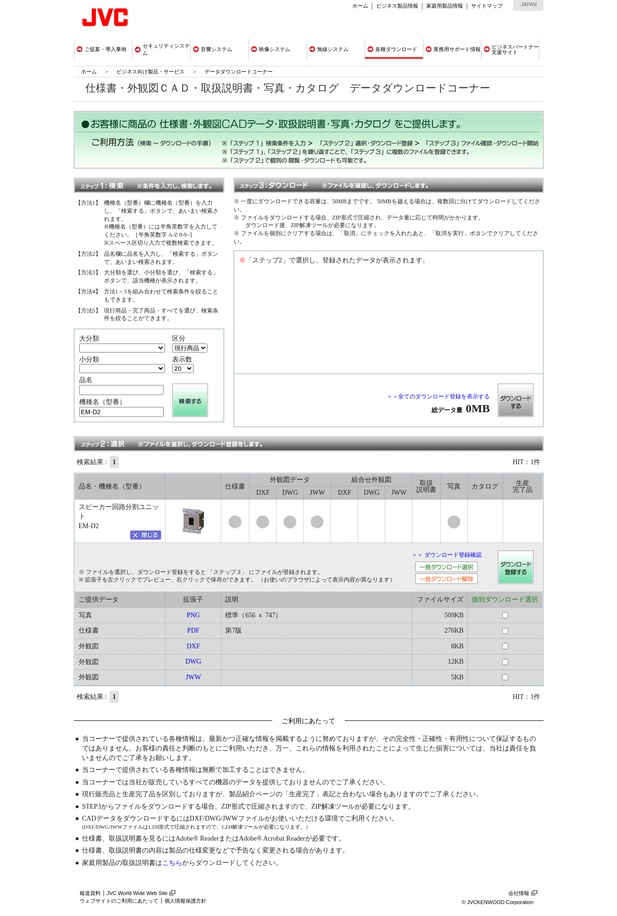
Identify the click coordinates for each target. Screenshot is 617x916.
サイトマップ (487, 6)
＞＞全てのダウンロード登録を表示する (438, 396)
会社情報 (518, 893)
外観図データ (290, 479)
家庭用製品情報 (444, 6)
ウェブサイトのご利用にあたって (119, 901)
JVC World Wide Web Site (137, 893)
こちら (172, 862)
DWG (193, 661)
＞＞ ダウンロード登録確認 (446, 555)
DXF (193, 646)
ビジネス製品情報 (397, 6)
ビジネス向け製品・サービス (151, 71)
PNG (193, 615)
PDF (193, 630)
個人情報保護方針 (185, 901)
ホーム (360, 6)
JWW (193, 677)
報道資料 (90, 893)
